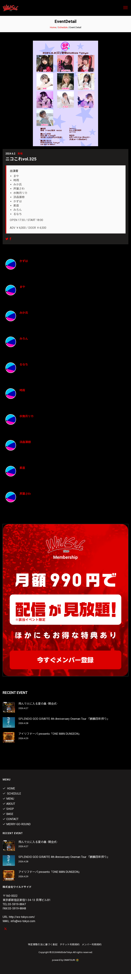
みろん (24, 338)
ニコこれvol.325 (21, 159)
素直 (22, 468)
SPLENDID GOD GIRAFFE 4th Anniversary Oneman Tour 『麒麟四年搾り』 (64, 718)
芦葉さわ (25, 493)
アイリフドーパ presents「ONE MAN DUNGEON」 (49, 733)
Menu (8, 798)
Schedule (63, 27)
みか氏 (24, 312)
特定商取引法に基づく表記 (42, 944)
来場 (20, 153)
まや (22, 287)
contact (10, 819)
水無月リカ (27, 416)
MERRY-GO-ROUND (17, 824)
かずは (24, 261)
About (9, 803)
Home (53, 27)
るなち (24, 364)
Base (8, 814)
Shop (8, 809)
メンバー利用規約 (91, 944)
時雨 (22, 390)
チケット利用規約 (69, 944)
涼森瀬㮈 (25, 442)
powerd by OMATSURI (65, 960)
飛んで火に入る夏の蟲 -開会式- (38, 703)
